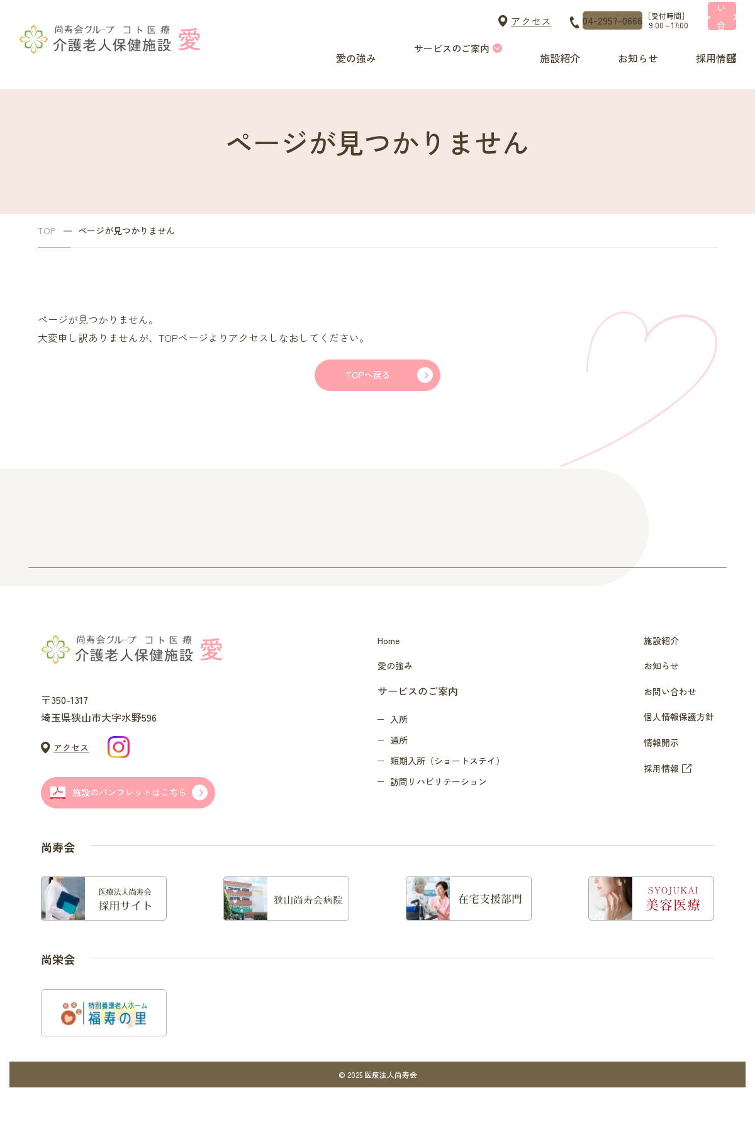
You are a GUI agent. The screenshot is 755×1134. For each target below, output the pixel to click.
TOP (47, 230)
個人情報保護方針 (674, 759)
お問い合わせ (664, 725)
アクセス (414, 20)
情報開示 (654, 793)
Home (390, 658)
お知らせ (629, 48)
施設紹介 (554, 48)
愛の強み (352, 48)
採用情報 (705, 48)
